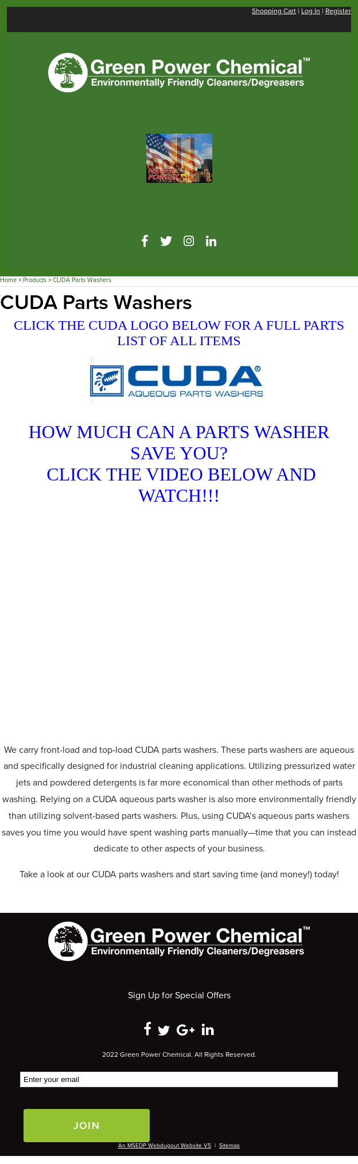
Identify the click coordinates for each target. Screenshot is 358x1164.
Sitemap (229, 1145)
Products (34, 280)
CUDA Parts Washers (82, 280)
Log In (310, 11)
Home (8, 280)
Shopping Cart (274, 11)
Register (338, 11)
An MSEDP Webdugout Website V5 (164, 1145)
